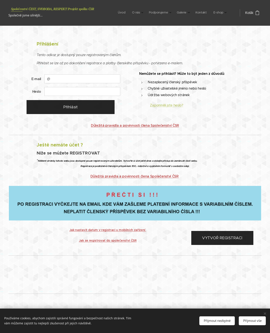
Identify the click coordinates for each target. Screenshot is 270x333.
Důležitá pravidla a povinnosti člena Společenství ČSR (135, 125)
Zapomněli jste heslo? (166, 105)
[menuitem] (184, 13)
